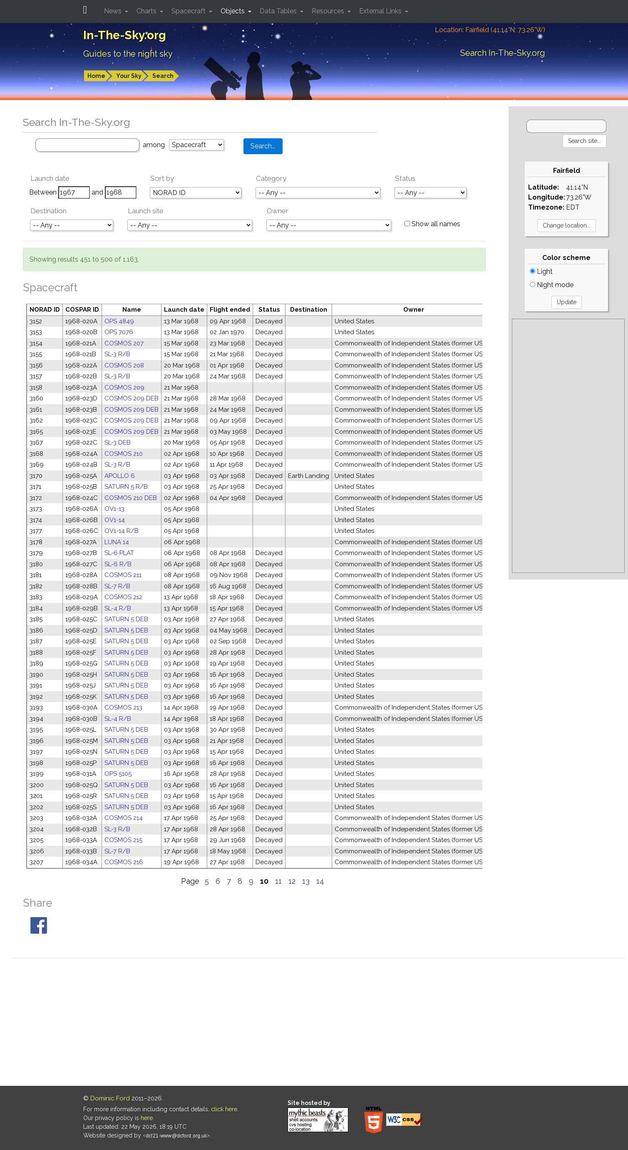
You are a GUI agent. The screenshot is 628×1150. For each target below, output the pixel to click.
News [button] (113, 11)
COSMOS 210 (123, 454)
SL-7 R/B (117, 586)
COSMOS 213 (123, 707)
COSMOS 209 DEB (131, 398)
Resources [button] (329, 11)
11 (278, 881)
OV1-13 (114, 508)
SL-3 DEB (117, 442)
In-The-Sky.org (124, 35)
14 (320, 881)
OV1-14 (114, 520)
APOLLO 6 (119, 476)
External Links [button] (381, 11)
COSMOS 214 (123, 818)
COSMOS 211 (122, 575)
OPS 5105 (118, 774)
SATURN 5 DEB (126, 619)
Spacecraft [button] (189, 11)
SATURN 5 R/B (126, 486)
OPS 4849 (119, 321)
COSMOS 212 (123, 597)
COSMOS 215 (123, 840)
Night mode (551, 285)
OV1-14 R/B (121, 531)
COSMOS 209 (124, 387)
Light (541, 271)
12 (291, 881)
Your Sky (128, 75)
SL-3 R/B (117, 354)
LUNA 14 (116, 542)
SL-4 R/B (117, 608)
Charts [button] (147, 11)
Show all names (432, 224)
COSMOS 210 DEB (130, 498)
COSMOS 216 (123, 862)
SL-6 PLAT (119, 553)
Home (96, 75)
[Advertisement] (568, 446)
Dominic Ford (110, 1098)
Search (163, 75)
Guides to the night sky (128, 54)
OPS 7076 (118, 332)
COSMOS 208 (124, 365)
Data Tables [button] (279, 11)
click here (224, 1109)
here (147, 1118)
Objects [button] (233, 11)
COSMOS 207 (124, 343)
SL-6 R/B (118, 564)
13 (306, 881)
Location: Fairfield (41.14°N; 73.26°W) (490, 30)
